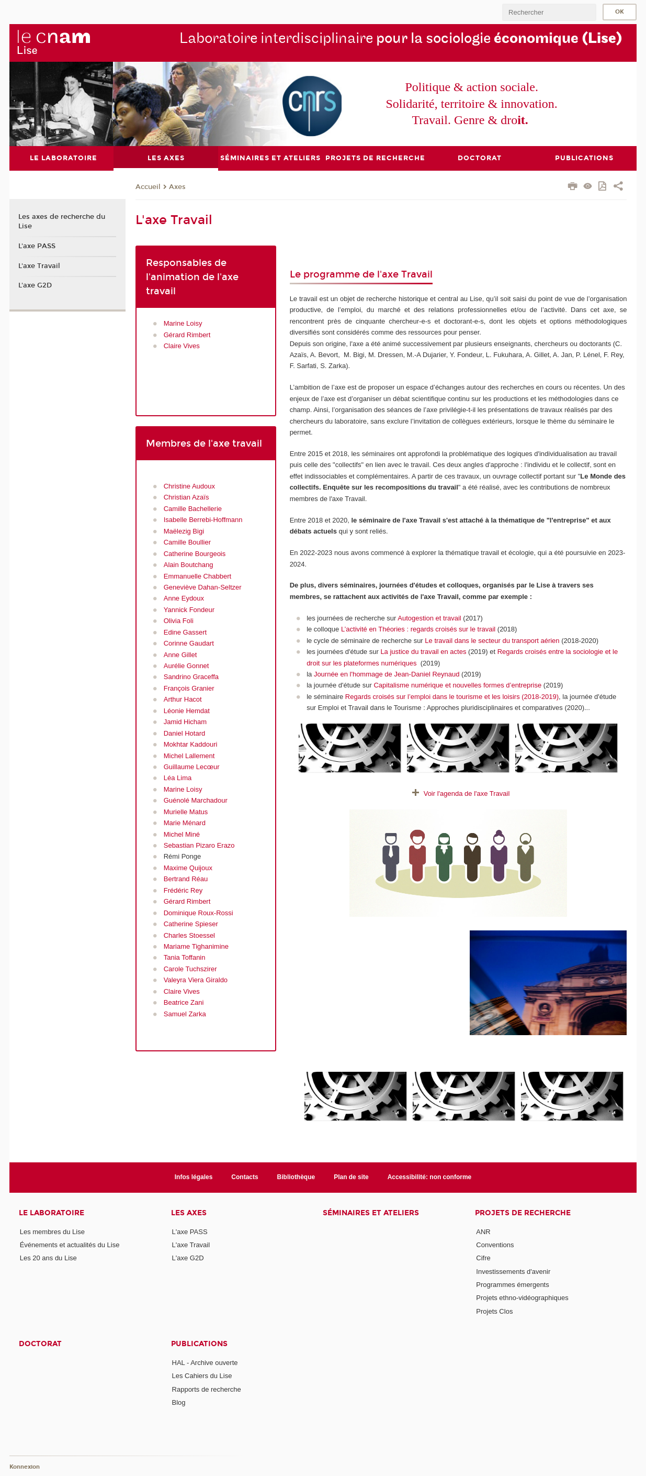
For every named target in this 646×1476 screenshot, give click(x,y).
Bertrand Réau (186, 879)
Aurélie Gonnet (186, 666)
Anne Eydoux (184, 598)
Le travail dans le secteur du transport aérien (492, 640)
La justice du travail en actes (423, 652)
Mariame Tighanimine (196, 946)
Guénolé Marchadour (196, 800)
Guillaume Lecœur (192, 767)
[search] (549, 12)
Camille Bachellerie (193, 508)
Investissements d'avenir (513, 1271)
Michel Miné (182, 834)
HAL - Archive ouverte (205, 1363)
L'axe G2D (35, 285)
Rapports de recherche (206, 1389)
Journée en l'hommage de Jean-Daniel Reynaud (387, 674)
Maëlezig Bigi (184, 531)
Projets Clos (494, 1311)
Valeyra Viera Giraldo (196, 980)
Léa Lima (177, 778)
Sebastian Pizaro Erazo (199, 845)
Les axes (189, 1212)
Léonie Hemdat (187, 710)
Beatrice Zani (185, 1002)
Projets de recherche (523, 1212)
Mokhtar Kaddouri (191, 744)
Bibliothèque (296, 1177)
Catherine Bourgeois (195, 553)
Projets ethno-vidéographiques (522, 1298)
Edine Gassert (185, 632)
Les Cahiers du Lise (202, 1376)
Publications (199, 1343)
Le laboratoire (51, 1212)
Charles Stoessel (189, 935)
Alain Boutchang (188, 565)
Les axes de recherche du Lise (61, 221)
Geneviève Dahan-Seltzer (203, 587)
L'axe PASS (36, 245)
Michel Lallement (189, 755)
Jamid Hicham (185, 722)
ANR (483, 1231)
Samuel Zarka (185, 1013)
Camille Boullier (187, 542)
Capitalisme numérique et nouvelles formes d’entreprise (458, 685)
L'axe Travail (39, 265)
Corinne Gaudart (189, 643)
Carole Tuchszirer (190, 968)
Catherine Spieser (191, 924)
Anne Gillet (180, 654)
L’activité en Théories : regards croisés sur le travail (418, 629)
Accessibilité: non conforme (430, 1177)
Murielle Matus (186, 811)
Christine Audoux (189, 486)
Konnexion (24, 1466)
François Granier (189, 688)
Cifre (483, 1258)
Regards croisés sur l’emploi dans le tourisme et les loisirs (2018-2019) (452, 696)
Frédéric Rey (183, 890)
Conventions (495, 1245)
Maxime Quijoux (188, 867)
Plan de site (351, 1177)
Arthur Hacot (183, 699)
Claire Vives (182, 346)
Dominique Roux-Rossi (198, 912)
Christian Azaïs (186, 497)
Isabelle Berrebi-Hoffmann (203, 520)
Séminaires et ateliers (371, 1212)
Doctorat (40, 1343)
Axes (177, 186)
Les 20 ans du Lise (48, 1258)
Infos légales (194, 1177)
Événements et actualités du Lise (70, 1245)
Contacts (244, 1177)
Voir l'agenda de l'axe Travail (467, 793)
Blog (179, 1402)
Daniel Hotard (185, 733)
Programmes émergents (512, 1285)
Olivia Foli (179, 621)
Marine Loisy (183, 323)
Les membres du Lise (52, 1231)
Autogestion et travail (429, 618)
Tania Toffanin (185, 957)
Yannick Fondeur (189, 609)
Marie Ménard (185, 823)
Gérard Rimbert (187, 334)
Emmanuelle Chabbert (197, 576)
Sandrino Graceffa (191, 677)
